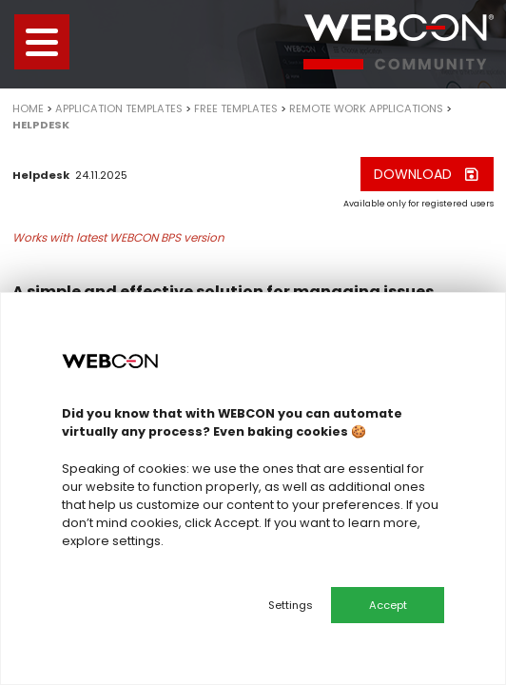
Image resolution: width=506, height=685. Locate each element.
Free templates (236, 108)
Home (28, 108)
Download (427, 174)
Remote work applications (366, 108)
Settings (290, 605)
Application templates (119, 108)
